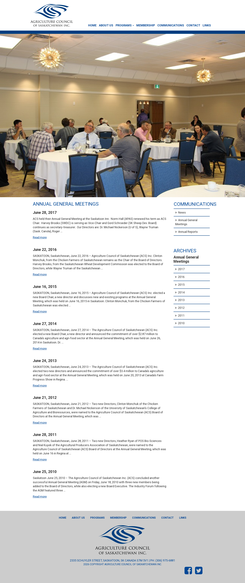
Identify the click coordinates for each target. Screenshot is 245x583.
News (182, 212)
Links (207, 25)
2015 (181, 284)
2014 (181, 292)
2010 (181, 323)
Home (92, 25)
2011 (181, 315)
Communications (170, 25)
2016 (181, 277)
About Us (106, 25)
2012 (181, 307)
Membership (145, 25)
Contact (193, 25)
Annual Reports (188, 231)
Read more (40, 237)
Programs (125, 25)
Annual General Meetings (186, 222)
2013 (181, 300)
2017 (181, 269)
